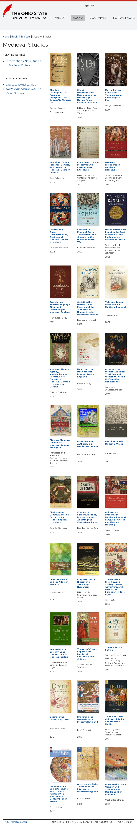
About (60, 17)
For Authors (124, 17)
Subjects (26, 36)
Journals (98, 17)
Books (78, 17)
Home (6, 36)
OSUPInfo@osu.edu (16, 821)
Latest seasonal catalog (21, 84)
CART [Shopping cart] (89, 5)
